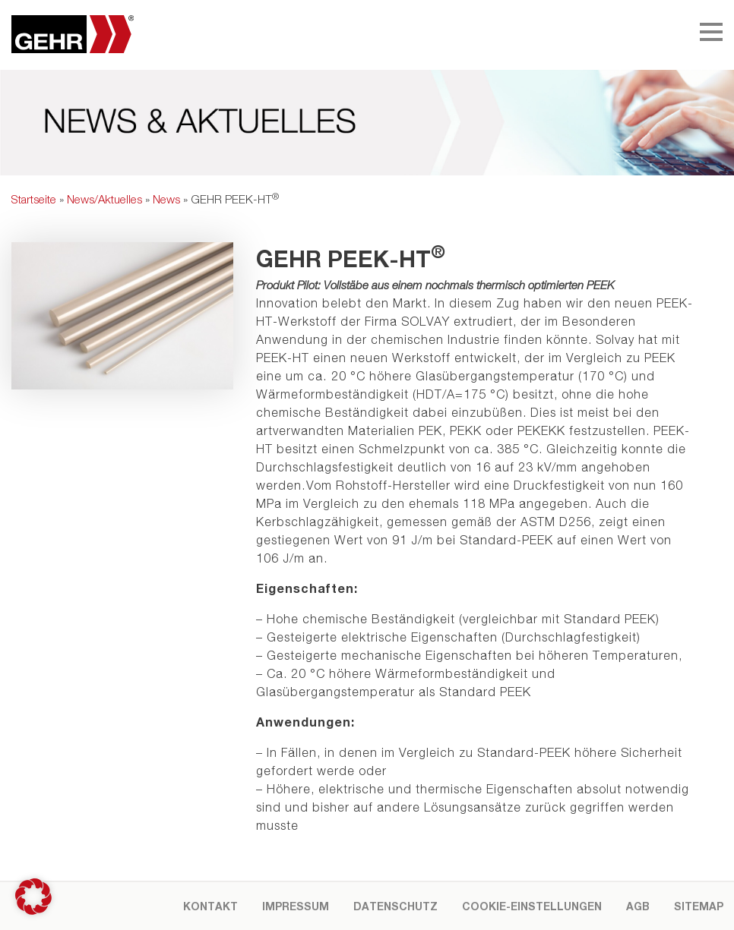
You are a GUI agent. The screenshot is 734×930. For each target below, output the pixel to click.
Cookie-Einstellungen (532, 906)
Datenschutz (395, 906)
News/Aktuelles (104, 199)
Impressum (295, 906)
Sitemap (698, 906)
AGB (638, 906)
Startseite (33, 199)
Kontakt (210, 906)
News (166, 199)
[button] (33, 896)
